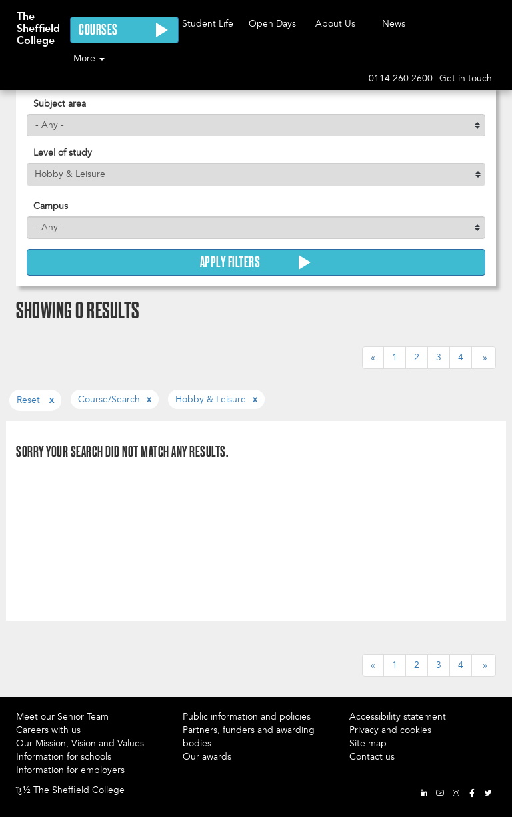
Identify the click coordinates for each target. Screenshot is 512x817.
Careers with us (48, 730)
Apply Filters (256, 262)
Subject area (59, 103)
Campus (50, 206)
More (89, 58)
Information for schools (63, 756)
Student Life (207, 23)
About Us (335, 23)
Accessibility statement (397, 716)
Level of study (62, 152)
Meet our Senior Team (62, 716)
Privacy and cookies (390, 730)
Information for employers (70, 770)
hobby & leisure (210, 399)
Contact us (372, 756)
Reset (30, 400)
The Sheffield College (38, 22)
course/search (109, 399)
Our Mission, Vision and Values (80, 743)
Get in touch (465, 78)
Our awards (207, 756)
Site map (368, 743)
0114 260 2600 (401, 78)
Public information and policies (247, 716)
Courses (124, 30)
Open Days (272, 23)
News (393, 23)
